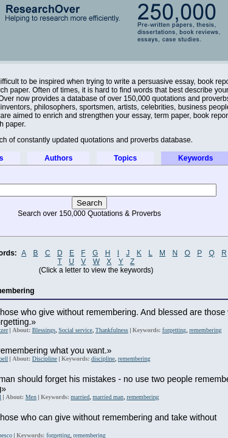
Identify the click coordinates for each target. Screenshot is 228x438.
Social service (75, 330)
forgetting (174, 330)
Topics (125, 158)
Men (31, 397)
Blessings (43, 330)
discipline (103, 358)
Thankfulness (111, 330)
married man (107, 397)
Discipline (44, 358)
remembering (205, 330)
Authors (58, 158)
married (80, 397)
